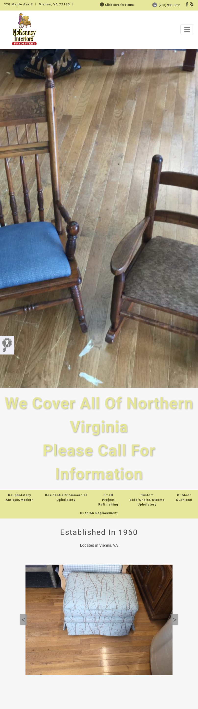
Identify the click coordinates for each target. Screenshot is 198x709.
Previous (23, 619)
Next (174, 619)
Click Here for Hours (116, 5)
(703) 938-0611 (166, 5)
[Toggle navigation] (187, 29)
